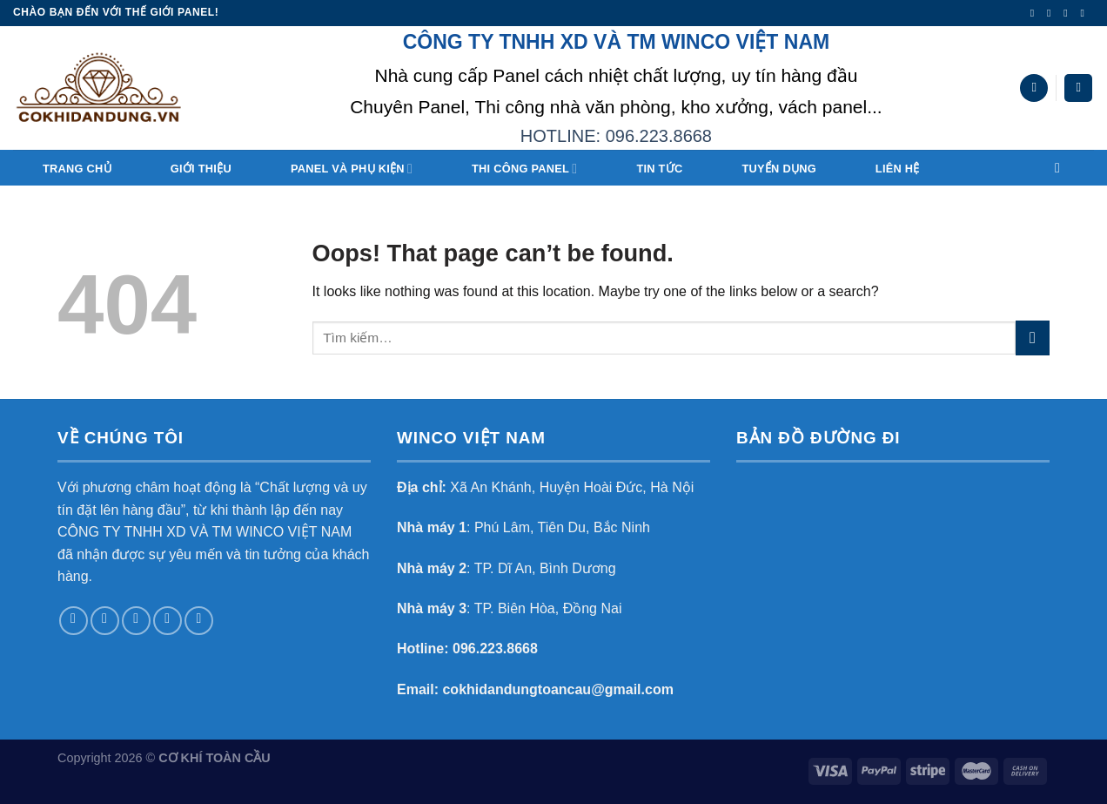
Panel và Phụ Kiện (352, 168)
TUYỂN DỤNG (778, 168)
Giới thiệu (201, 168)
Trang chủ (77, 168)
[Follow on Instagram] (1052, 13)
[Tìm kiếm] (1034, 88)
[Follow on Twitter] (1068, 13)
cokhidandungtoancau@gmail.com (557, 689)
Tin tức (659, 168)
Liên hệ (898, 168)
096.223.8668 (495, 648)
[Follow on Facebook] (1035, 13)
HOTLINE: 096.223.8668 (616, 135)
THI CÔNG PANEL (524, 168)
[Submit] (1033, 338)
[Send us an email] (1085, 13)
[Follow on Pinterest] (198, 620)
